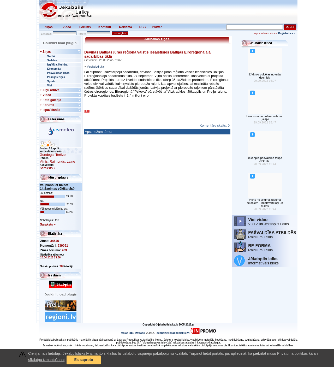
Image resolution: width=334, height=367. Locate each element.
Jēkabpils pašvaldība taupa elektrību (265, 159)
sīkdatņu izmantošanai (46, 360)
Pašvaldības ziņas (58, 73)
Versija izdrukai (95, 66)
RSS (142, 27)
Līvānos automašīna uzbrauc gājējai (264, 118)
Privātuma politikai (292, 353)
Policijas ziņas (56, 77)
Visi (49, 85)
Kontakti (104, 27)
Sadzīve (52, 60)
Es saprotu (83, 360)
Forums (85, 27)
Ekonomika (54, 68)
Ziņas (48, 27)
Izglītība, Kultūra (57, 64)
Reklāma (125, 27)
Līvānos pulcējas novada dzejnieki (265, 76)
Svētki (51, 56)
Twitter (157, 27)
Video (67, 27)
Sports (51, 81)
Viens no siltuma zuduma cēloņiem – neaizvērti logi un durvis (265, 203)
